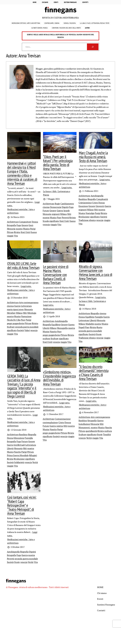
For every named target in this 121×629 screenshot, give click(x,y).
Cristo (95, 202)
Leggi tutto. (67, 187)
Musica (26, 228)
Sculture (11, 326)
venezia (46, 224)
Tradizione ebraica (87, 220)
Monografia (62, 328)
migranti (56, 214)
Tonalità (107, 434)
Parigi (32, 228)
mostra (19, 228)
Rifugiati (33, 455)
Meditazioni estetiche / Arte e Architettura (26, 23)
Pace (59, 217)
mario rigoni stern (15, 309)
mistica (59, 425)
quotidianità (91, 431)
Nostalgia (90, 213)
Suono (34, 232)
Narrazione (26, 316)
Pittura (10, 232)
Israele (67, 210)
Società (103, 216)
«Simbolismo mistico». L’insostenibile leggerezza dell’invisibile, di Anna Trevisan (59, 378)
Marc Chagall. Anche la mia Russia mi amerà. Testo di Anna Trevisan (93, 156)
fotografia (11, 225)
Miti (69, 214)
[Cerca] (92, 46)
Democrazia (55, 207)
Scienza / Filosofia (70, 23)
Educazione (19, 437)
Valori (27, 330)
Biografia (92, 199)
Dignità (65, 207)
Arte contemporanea (28, 302)
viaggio (10, 235)
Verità (35, 462)
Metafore (11, 312)
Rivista (17, 232)
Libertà (46, 328)
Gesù (31, 225)
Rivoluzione (84, 216)
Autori (87, 28)
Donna (35, 221)
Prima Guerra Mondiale (18, 455)
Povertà (65, 217)
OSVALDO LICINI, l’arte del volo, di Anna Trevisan (23, 265)
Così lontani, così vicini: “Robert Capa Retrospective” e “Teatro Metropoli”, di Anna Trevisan (21, 505)
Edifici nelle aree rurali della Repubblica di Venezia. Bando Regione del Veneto (60, 35)
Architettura (13, 221)
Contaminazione (63, 418)
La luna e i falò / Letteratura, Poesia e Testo (94, 23)
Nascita (53, 331)
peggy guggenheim (15, 323)
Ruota (99, 327)
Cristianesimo (85, 202)
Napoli (82, 327)
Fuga (19, 225)
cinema (46, 207)
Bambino (83, 199)
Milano (63, 214)
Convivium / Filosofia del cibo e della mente (66, 28)
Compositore (25, 221)
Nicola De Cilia (14, 319)
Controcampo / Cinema (51, 23)
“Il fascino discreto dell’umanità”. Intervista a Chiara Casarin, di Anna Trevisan (94, 372)
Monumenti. (84, 427)
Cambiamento (67, 203)
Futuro (46, 210)
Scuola (46, 221)
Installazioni (84, 424)
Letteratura (26, 305)
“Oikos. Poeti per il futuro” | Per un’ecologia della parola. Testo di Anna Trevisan (58, 162)
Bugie (57, 203)
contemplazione (50, 422)
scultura (46, 338)
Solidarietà (19, 462)
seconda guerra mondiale (26, 326)
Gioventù (100, 206)
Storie (99, 334)
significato (54, 221)
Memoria (11, 228)
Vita (16, 235)
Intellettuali (19, 444)
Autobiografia (97, 195)
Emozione (83, 206)
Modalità (90, 323)
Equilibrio (55, 324)
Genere (24, 225)
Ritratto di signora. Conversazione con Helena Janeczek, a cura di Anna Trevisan (95, 272)
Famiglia (99, 316)
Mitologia (31, 312)
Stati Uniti (25, 232)
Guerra (60, 210)
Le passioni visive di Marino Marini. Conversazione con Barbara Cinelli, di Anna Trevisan (55, 274)
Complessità (102, 199)
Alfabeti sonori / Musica (39, 28)
